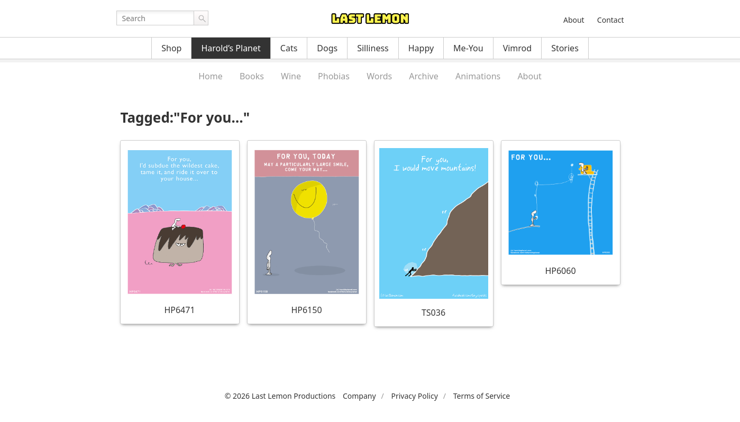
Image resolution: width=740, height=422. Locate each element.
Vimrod (517, 48)
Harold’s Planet (230, 48)
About (573, 20)
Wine (291, 76)
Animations (477, 76)
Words (379, 76)
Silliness (373, 48)
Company (359, 396)
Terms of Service (481, 396)
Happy (421, 48)
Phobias (334, 76)
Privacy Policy (414, 396)
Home (210, 76)
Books (252, 76)
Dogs (327, 48)
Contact (610, 20)
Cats (289, 48)
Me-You (468, 48)
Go (201, 18)
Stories (565, 48)
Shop (171, 48)
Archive (423, 76)
